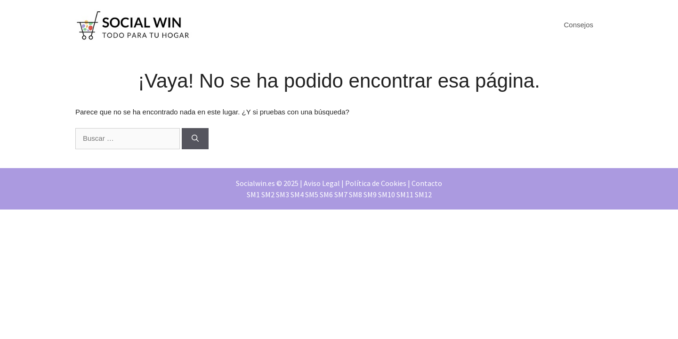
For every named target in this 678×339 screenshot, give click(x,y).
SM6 (326, 194)
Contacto (427, 183)
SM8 (355, 194)
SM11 (404, 194)
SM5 (311, 194)
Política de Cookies (375, 183)
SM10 (386, 194)
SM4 (297, 194)
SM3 (282, 194)
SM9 (370, 194)
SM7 (340, 194)
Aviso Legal (322, 183)
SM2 (267, 194)
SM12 (423, 194)
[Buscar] (195, 138)
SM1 (253, 194)
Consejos (578, 25)
